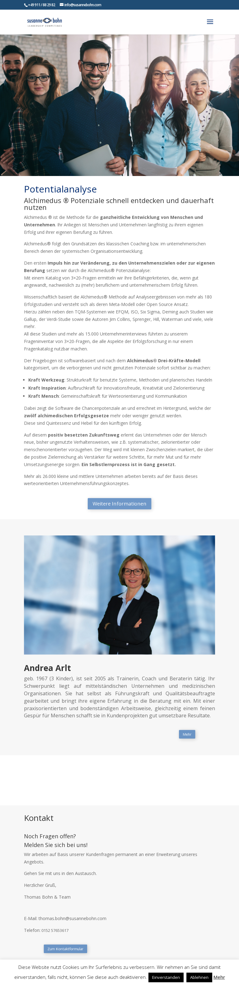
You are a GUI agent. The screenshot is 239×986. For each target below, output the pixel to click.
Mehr (167, 734)
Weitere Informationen (119, 503)
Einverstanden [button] (166, 977)
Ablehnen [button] (199, 977)
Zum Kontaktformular (81, 949)
